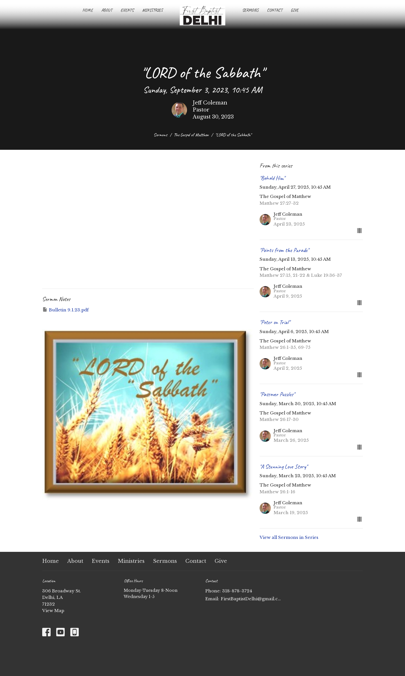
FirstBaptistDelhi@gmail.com (251, 598)
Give (294, 10)
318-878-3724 (237, 591)
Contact (274, 10)
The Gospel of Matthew (191, 135)
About (106, 10)
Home (87, 10)
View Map (53, 610)
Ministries (152, 10)
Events (127, 10)
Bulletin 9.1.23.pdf (65, 310)
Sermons (250, 10)
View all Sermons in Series (289, 537)
